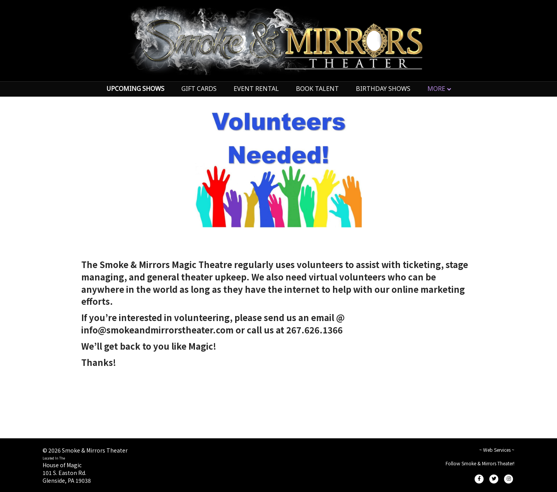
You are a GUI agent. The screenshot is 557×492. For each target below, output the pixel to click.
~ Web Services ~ (496, 449)
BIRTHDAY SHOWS (383, 88)
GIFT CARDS (199, 88)
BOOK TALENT (317, 88)
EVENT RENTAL (256, 88)
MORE (436, 88)
